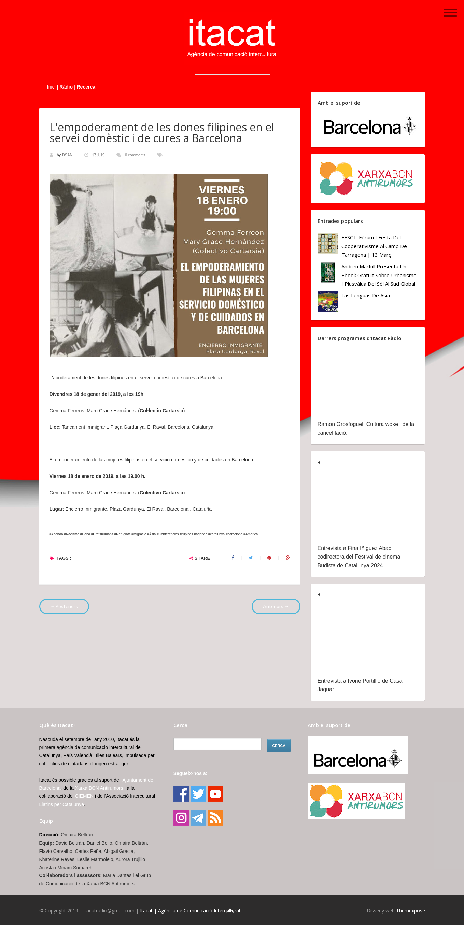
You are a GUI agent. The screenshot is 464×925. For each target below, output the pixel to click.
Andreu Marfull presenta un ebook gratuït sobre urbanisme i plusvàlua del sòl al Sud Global (379, 275)
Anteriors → (276, 606)
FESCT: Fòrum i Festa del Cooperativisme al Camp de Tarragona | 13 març (374, 246)
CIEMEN (84, 796)
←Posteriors (64, 606)
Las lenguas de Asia (365, 295)
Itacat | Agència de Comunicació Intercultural (190, 910)
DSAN (68, 155)
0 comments (135, 155)
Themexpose (410, 910)
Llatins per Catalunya (61, 804)
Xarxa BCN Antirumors (99, 788)
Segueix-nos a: (190, 773)
